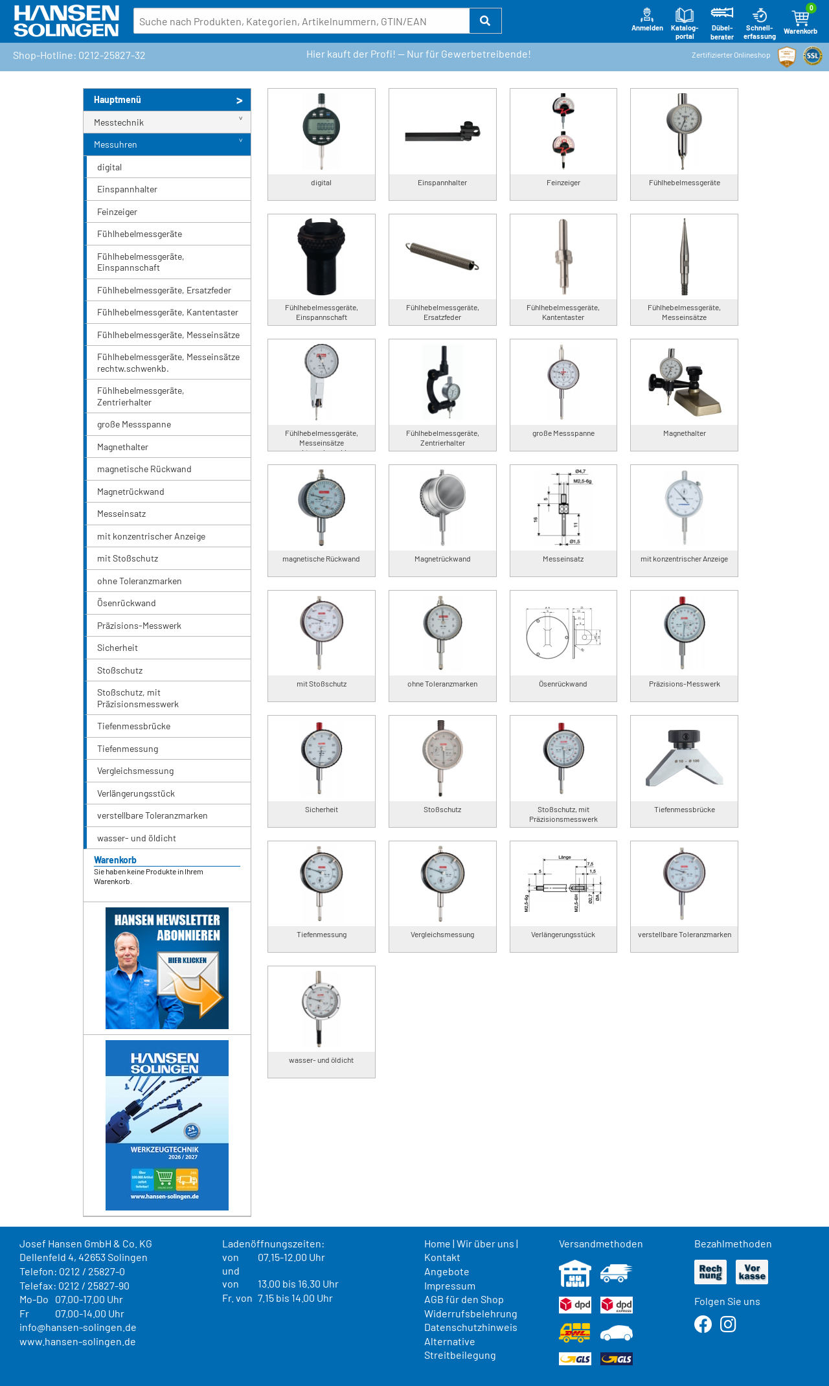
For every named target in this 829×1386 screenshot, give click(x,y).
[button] (486, 21)
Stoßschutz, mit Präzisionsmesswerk (138, 698)
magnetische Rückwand (144, 468)
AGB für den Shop (464, 1299)
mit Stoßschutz (127, 557)
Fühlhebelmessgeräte (139, 233)
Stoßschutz (119, 670)
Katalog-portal (685, 23)
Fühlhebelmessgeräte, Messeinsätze (168, 334)
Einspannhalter (127, 188)
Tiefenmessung (127, 748)
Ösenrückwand (126, 602)
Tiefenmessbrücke (133, 725)
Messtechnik (119, 122)
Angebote (447, 1271)
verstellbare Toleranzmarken (152, 815)
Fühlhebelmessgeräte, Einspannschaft (141, 262)
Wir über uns (485, 1243)
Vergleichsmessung (135, 770)
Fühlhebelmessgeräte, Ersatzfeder (164, 289)
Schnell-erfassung (760, 23)
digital (109, 166)
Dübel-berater (722, 23)
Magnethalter (122, 446)
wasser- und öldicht (136, 837)
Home (437, 1243)
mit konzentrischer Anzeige (151, 535)
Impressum (449, 1285)
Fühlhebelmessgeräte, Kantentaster (167, 311)
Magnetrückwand (131, 491)
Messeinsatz (121, 513)
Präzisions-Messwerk (139, 625)
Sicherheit (117, 647)
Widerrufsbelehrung (470, 1313)
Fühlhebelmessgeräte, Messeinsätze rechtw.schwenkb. (168, 362)
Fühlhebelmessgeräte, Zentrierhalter (141, 396)
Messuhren (115, 144)
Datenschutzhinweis (470, 1327)
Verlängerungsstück (136, 793)
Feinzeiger (117, 211)
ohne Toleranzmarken (139, 580)
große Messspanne (134, 423)
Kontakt (442, 1257)
